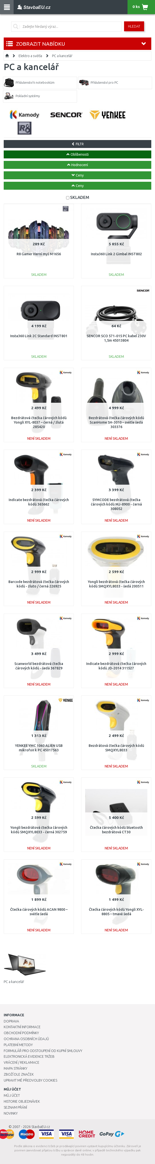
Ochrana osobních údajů (26, 1039)
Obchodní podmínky (21, 1033)
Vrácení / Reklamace (21, 1062)
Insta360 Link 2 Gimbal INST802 (116, 254)
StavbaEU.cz (40, 1127)
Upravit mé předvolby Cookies (30, 1080)
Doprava (11, 1021)
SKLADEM (79, 197)
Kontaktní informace (22, 1027)
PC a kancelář (62, 56)
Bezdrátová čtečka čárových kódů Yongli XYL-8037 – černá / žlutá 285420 (39, 422)
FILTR (78, 144)
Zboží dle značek (19, 1074)
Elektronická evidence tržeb (29, 1056)
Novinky (11, 1113)
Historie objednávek (22, 1101)
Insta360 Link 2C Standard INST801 (38, 336)
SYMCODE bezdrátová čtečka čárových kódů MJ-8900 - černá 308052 (116, 504)
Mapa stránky (15, 1068)
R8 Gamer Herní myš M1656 (39, 254)
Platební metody (18, 1045)
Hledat (134, 26)
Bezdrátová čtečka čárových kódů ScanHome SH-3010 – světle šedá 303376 (116, 422)
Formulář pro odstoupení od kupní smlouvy (43, 1051)
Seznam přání (15, 1107)
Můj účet (12, 1095)
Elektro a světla (30, 56)
